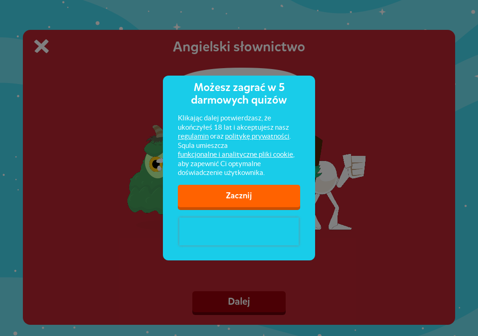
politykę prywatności (257, 136)
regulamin (193, 136)
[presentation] (239, 231)
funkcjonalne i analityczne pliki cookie (235, 154)
